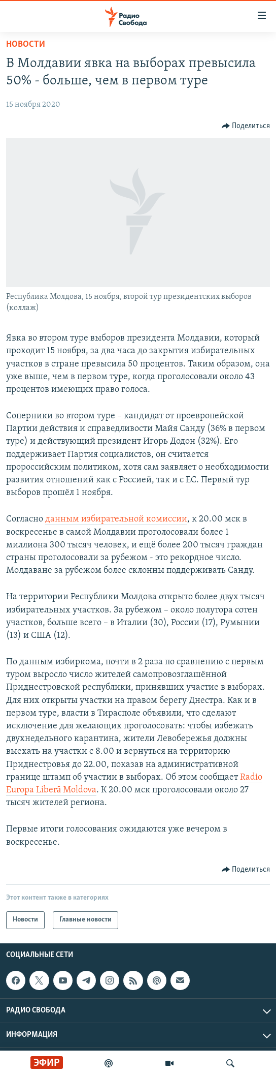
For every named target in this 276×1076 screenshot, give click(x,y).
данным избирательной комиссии (116, 519)
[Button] (246, 126)
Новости (25, 44)
